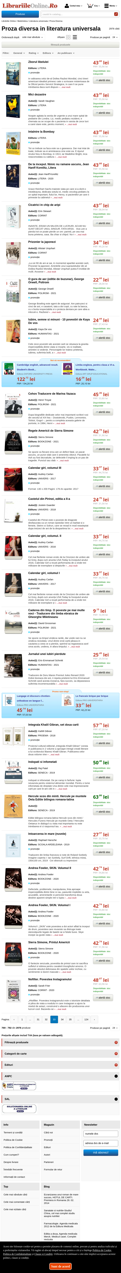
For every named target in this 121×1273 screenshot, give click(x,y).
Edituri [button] (9, 1064)
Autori (47, 1154)
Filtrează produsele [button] (16, 1042)
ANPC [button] (8, 1076)
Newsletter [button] (90, 1124)
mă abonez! (101, 1152)
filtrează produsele (60, 44)
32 (46, 1019)
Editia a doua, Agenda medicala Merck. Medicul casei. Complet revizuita (60, 1236)
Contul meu (72, 6)
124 (86, 1019)
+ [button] (116, 1042)
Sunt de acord (60, 1266)
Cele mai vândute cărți (15, 1194)
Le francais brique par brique (92, 696)
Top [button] (6, 1186)
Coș (92, 6)
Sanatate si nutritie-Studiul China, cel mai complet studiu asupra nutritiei (59, 1213)
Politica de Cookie (13, 1140)
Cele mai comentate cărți (17, 1202)
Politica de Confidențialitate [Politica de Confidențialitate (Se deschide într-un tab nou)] (17, 1254)
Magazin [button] (49, 1124)
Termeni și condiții (13, 1132)
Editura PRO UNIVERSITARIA (30, 705)
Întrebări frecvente (13, 1169)
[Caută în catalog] (116, 14)
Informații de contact (14, 1177)
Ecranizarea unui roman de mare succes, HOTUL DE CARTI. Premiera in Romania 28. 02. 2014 (61, 1198)
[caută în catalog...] (76, 14)
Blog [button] (47, 1186)
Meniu (109, 6)
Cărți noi (48, 1132)
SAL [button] (7, 1099)
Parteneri (49, 1162)
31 (38, 1019)
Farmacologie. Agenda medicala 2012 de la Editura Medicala (61, 1225)
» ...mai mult (64, 87)
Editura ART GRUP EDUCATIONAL (91, 374)
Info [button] (6, 1124)
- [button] (116, 1076)
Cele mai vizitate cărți (15, 1209)
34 (62, 1019)
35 (70, 1019)
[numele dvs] (101, 1134)
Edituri (47, 1147)
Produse (20, 14)
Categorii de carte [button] (16, 1053)
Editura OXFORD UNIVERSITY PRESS (34, 374)
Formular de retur (53, 1169)
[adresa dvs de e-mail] (101, 1143)
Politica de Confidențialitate (18, 1147)
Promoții (48, 1140)
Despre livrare (11, 1162)
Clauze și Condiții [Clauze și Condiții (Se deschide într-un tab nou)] (43, 1254)
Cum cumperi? (11, 1154)
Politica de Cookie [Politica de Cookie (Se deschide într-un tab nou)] (101, 1250)
